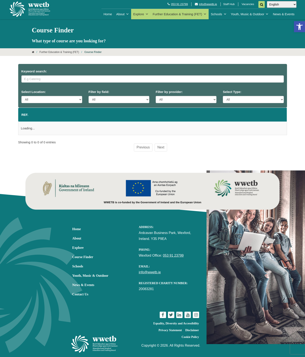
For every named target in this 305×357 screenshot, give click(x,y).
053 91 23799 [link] (179, 4)
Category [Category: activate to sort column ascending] (229, 114)
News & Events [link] (283, 14)
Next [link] (160, 147)
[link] (299, 26)
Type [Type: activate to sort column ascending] (269, 114)
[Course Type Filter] (253, 99)
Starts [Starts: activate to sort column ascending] (150, 114)
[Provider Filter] (186, 99)
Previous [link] (143, 147)
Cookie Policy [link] (190, 337)
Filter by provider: (169, 92)
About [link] (122, 14)
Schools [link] (218, 14)
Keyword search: (34, 71)
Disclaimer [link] (192, 330)
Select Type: (232, 92)
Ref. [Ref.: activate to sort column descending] (24, 114)
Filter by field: (99, 92)
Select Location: (33, 92)
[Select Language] (282, 4)
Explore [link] (140, 14)
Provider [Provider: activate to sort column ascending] (185, 114)
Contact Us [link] (80, 294)
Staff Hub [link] (229, 4)
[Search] (261, 4)
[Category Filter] (119, 99)
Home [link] (108, 14)
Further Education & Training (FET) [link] (180, 14)
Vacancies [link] (248, 4)
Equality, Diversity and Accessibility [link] (176, 323)
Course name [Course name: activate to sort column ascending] (55, 114)
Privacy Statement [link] (170, 330)
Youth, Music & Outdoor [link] (250, 14)
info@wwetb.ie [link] (208, 4)
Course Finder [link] (82, 257)
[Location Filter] (51, 99)
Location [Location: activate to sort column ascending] (110, 114)
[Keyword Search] (152, 79)
